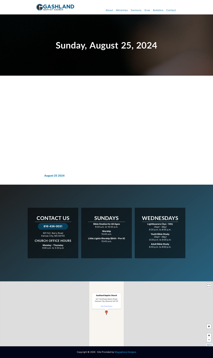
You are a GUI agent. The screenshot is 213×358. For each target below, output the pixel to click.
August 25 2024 (54, 175)
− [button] (209, 340)
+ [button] (209, 335)
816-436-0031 (53, 226)
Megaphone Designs (125, 352)
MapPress (209, 345)
